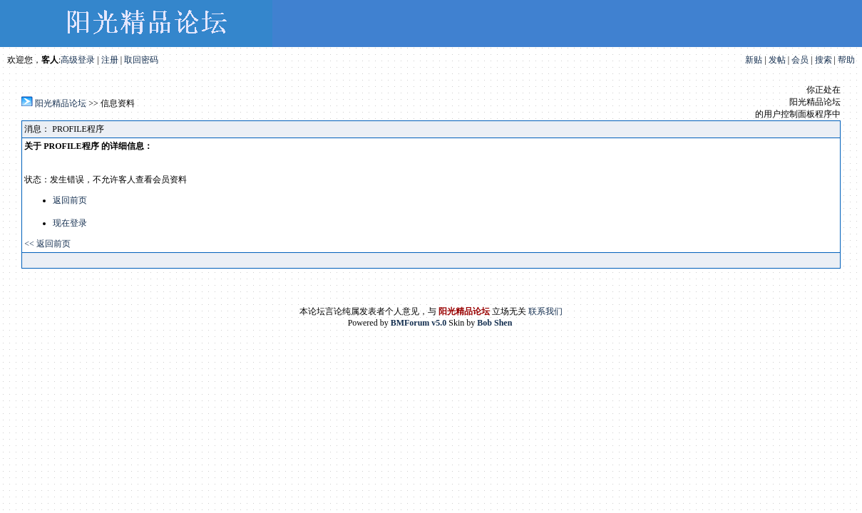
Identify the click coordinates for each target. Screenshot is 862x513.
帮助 (846, 60)
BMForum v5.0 (419, 323)
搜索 (823, 60)
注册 (109, 60)
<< (30, 244)
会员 (800, 60)
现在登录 (70, 223)
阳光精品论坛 (60, 103)
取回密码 (141, 60)
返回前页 (70, 200)
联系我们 (545, 311)
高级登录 (78, 60)
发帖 (777, 60)
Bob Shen (494, 323)
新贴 (753, 60)
